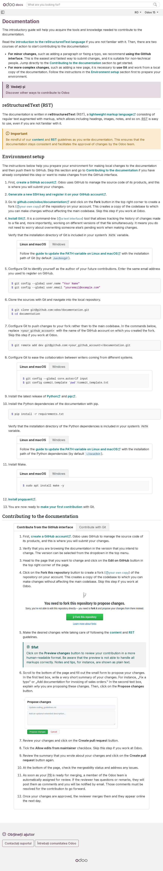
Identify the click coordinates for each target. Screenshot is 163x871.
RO (137, 12)
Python (52, 396)
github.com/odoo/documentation (41, 202)
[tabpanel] (84, 255)
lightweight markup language (111, 114)
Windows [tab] (58, 244)
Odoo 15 (150, 12)
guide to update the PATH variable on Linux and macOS (77, 253)
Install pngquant (20, 499)
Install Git (15, 218)
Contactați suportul (18, 843)
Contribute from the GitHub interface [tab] (45, 527)
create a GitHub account (34, 182)
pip (70, 396)
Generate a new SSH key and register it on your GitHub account (55, 194)
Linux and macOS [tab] (33, 244)
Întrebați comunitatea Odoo (56, 843)
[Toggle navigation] (2, 12)
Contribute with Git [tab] (92, 527)
